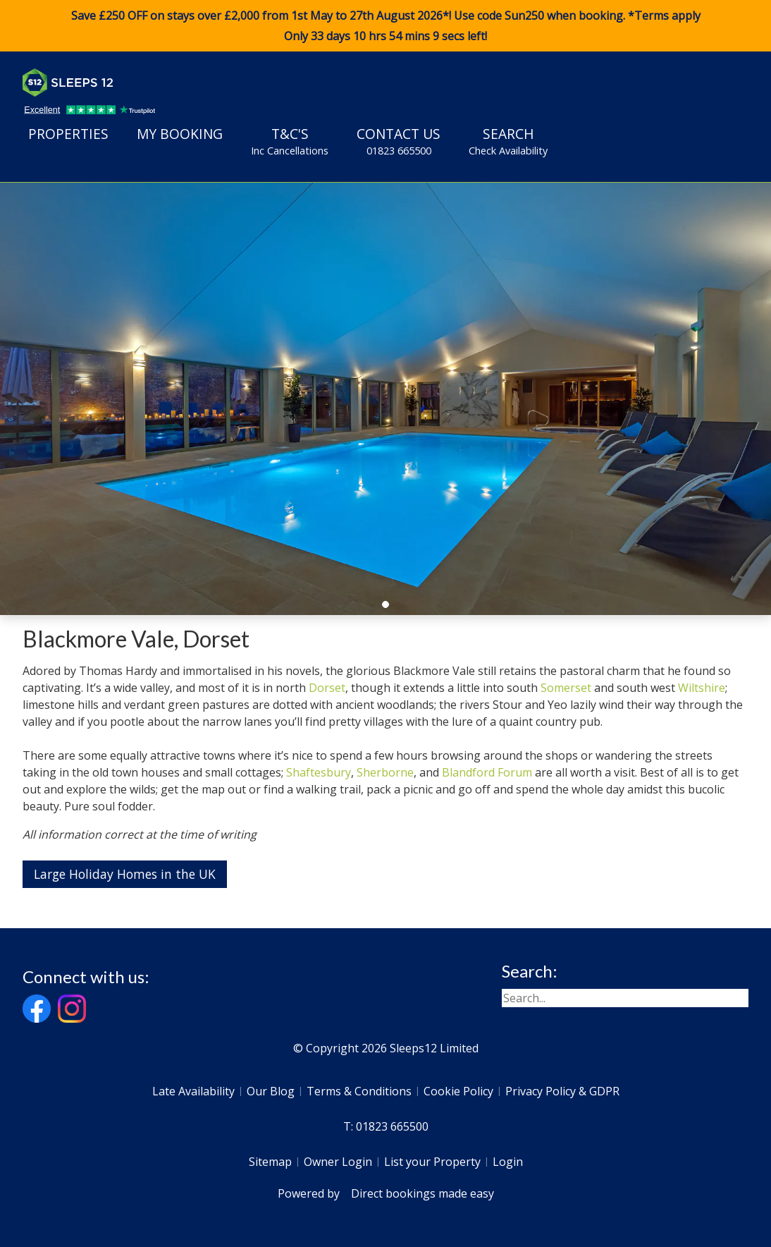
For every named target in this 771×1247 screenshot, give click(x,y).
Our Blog (271, 1091)
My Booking (180, 133)
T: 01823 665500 (385, 1126)
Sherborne (385, 772)
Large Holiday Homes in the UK (125, 873)
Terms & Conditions (359, 1091)
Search (508, 141)
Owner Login (338, 1161)
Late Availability (193, 1091)
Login (508, 1161)
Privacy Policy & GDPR (562, 1091)
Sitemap (270, 1161)
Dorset (327, 687)
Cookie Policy (458, 1091)
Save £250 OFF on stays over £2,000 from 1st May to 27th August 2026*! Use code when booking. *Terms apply (385, 26)
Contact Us (398, 141)
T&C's (289, 141)
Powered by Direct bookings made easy (386, 1193)
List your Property (432, 1161)
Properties (68, 133)
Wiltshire (701, 687)
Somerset (566, 687)
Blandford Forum (487, 772)
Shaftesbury (318, 772)
